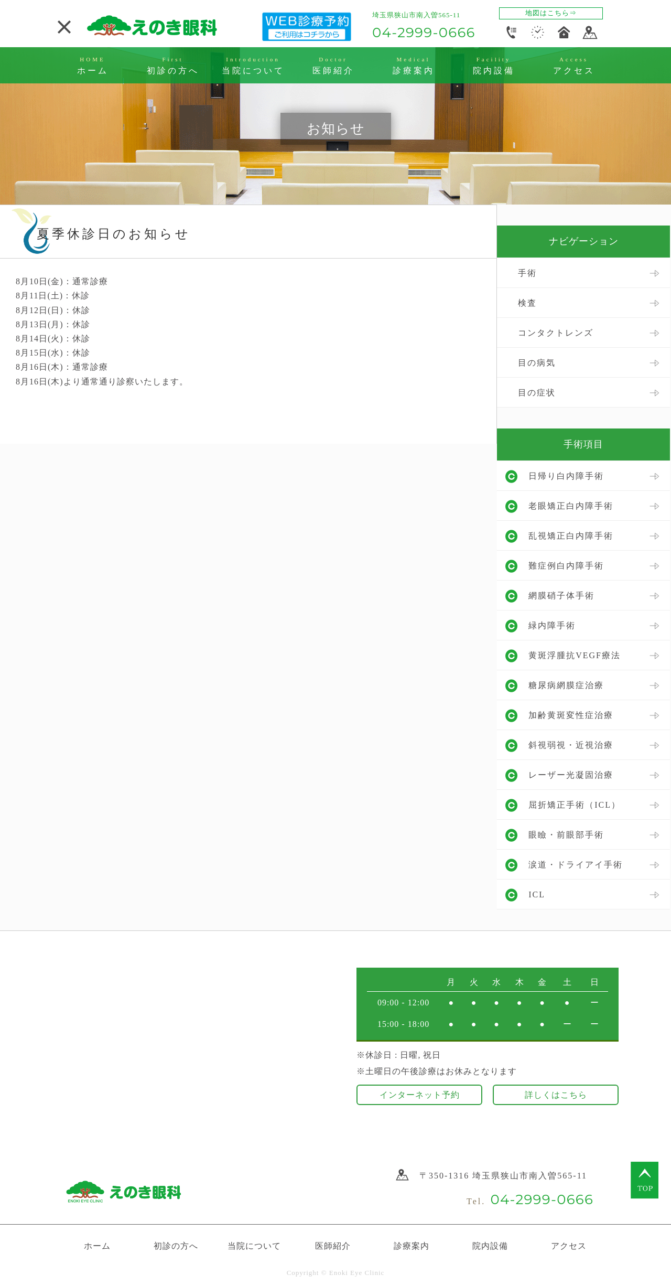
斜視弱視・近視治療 (570, 745)
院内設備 (490, 1245)
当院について (254, 1245)
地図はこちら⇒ (551, 13)
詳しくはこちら (556, 1094)
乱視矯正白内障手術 (570, 535)
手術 (527, 273)
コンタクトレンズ (555, 332)
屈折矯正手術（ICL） (574, 804)
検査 (527, 302)
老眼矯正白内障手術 (570, 505)
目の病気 (537, 362)
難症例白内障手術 (566, 565)
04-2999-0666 (423, 32)
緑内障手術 (552, 625)
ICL (536, 894)
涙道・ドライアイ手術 (575, 864)
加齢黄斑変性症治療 (570, 715)
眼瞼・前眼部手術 (566, 834)
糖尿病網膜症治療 (566, 685)
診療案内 (411, 1245)
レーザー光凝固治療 (570, 774)
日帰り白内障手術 (566, 475)
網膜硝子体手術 (561, 595)
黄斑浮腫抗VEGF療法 (574, 655)
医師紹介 (333, 1245)
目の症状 (537, 392)
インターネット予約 (420, 1094)
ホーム (97, 1245)
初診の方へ (176, 1245)
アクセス (569, 1245)
